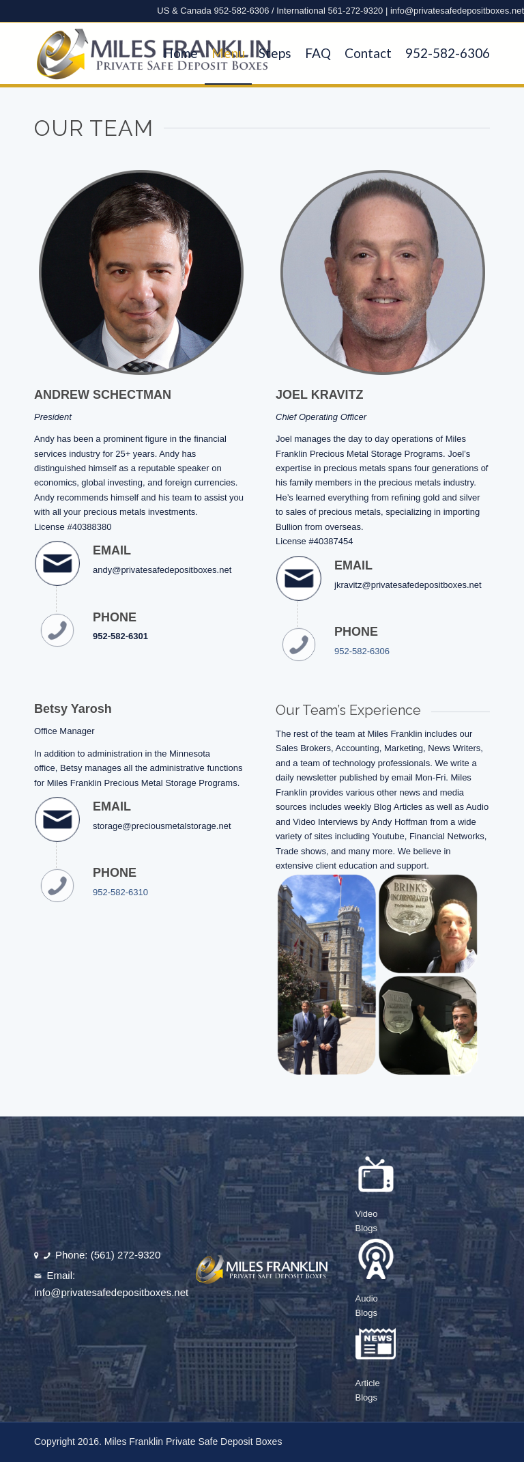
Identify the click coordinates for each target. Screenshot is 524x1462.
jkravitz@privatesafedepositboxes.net (408, 585)
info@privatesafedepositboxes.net (457, 10)
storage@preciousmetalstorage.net (162, 826)
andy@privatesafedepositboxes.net (162, 570)
